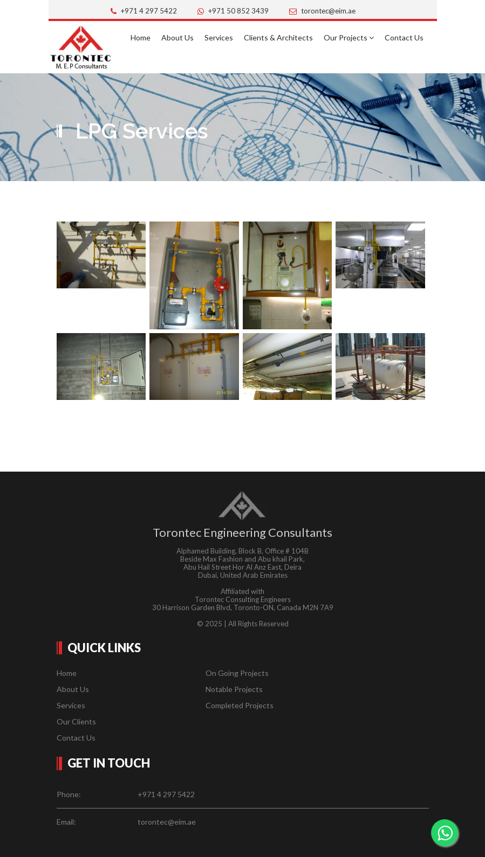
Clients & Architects (278, 37)
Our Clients (76, 721)
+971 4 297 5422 (149, 10)
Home (141, 37)
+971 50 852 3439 (238, 10)
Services (218, 37)
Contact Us (404, 37)
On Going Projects (237, 673)
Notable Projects (234, 689)
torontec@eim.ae (328, 10)
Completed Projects (240, 705)
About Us (177, 37)
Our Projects (349, 37)
